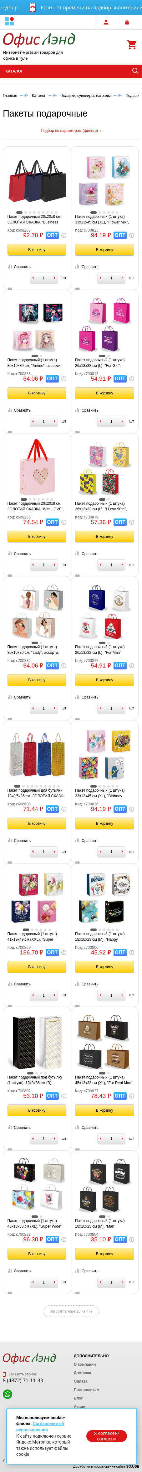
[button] (9, 22)
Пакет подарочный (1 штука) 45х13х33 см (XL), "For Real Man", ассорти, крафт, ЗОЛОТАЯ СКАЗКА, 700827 (104, 1080)
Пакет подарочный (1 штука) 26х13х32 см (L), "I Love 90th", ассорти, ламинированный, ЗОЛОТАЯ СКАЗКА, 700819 (101, 506)
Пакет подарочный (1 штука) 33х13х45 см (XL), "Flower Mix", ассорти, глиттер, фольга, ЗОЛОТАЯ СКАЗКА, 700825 (102, 219)
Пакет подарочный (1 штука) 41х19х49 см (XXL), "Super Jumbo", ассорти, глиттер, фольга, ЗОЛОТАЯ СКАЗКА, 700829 (32, 937)
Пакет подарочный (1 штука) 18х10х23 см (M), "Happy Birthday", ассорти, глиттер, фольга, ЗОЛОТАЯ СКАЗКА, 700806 (99, 937)
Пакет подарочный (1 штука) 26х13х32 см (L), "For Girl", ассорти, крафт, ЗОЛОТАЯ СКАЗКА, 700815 (99, 363)
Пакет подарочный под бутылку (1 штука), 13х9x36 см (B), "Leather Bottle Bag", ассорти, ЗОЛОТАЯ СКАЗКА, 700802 (35, 1080)
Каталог (14, 71)
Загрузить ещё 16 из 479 (71, 1311)
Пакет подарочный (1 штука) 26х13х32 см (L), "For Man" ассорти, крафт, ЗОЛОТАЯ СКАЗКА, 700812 (99, 650)
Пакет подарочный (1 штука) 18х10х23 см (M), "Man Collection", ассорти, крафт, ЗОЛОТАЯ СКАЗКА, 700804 (99, 1224)
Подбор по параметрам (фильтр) (71, 130)
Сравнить (19, 266)
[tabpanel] (37, 181)
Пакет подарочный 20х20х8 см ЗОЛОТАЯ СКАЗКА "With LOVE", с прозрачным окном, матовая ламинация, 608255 (36, 506)
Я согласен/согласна (106, 1436)
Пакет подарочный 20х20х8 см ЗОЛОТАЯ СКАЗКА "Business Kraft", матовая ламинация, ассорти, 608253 (34, 219)
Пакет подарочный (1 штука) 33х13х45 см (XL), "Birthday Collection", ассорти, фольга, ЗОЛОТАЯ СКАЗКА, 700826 (99, 793)
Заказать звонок (20, 1374)
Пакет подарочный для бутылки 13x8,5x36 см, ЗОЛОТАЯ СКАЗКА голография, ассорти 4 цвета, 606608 (37, 793)
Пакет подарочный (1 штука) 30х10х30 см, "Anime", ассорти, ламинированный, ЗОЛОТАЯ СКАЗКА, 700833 (35, 363)
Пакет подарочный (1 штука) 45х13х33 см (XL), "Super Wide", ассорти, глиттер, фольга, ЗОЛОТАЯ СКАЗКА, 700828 (35, 1224)
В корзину (36, 250)
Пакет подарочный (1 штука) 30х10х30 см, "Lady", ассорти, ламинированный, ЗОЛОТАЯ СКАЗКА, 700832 (33, 650)
